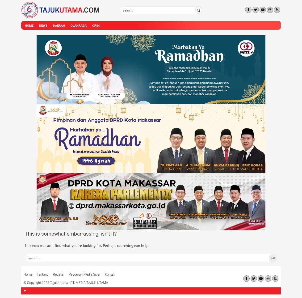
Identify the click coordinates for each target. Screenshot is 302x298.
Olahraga (79, 25)
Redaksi (58, 274)
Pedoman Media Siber (85, 274)
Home (29, 25)
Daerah (59, 25)
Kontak (110, 274)
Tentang (43, 274)
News (43, 25)
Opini (96, 25)
